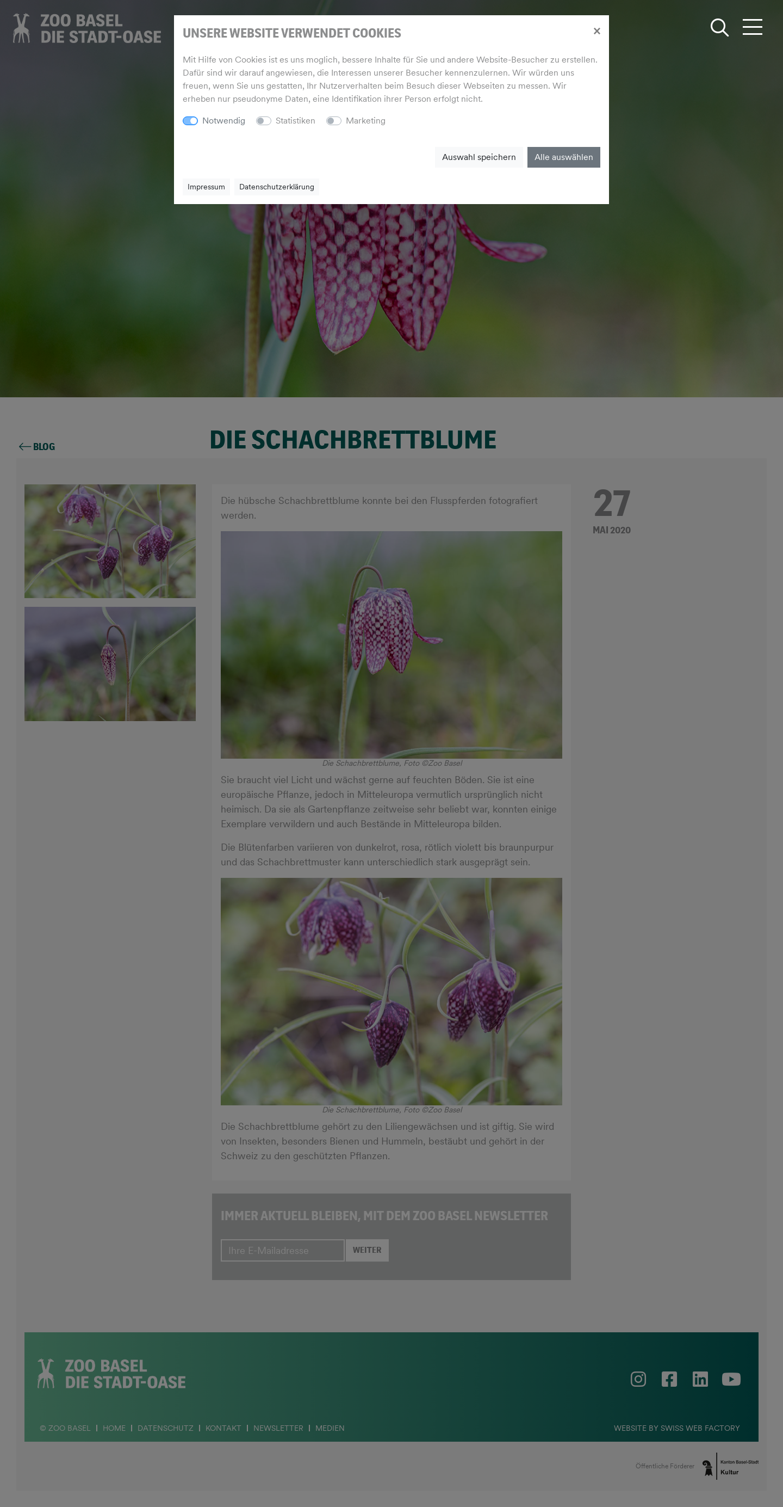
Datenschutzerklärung (276, 186)
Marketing (366, 120)
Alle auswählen (564, 157)
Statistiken (295, 120)
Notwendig (223, 120)
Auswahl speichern (479, 157)
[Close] (597, 30)
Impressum (206, 186)
